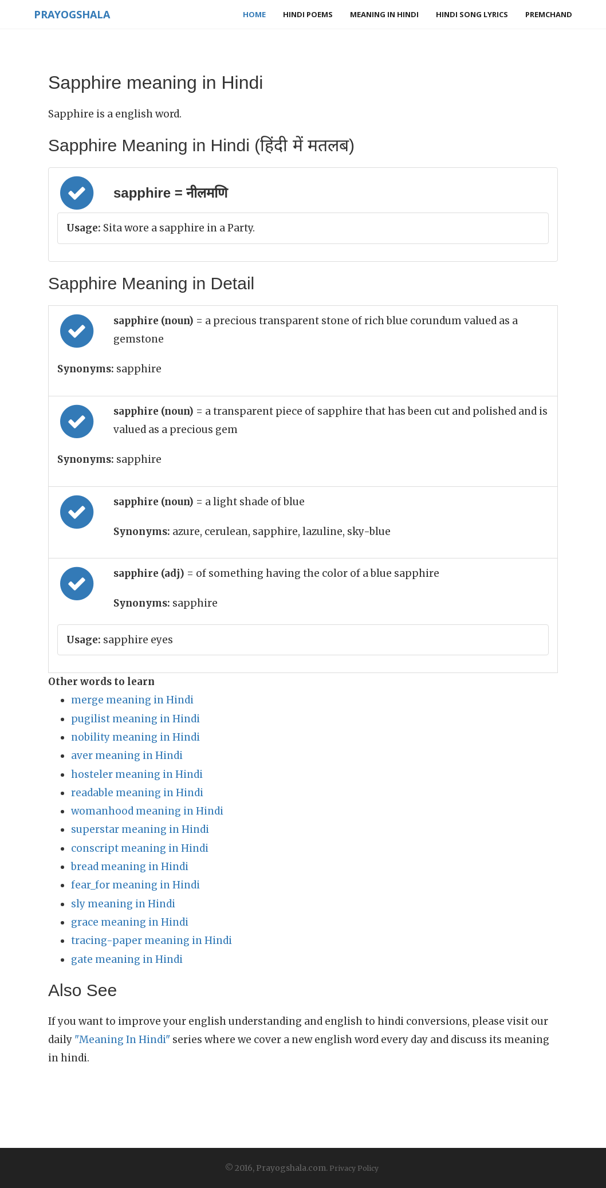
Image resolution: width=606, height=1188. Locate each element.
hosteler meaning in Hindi (137, 774)
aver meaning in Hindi (127, 755)
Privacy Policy (354, 1168)
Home (254, 14)
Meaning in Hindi (384, 14)
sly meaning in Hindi (123, 904)
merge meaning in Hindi (132, 700)
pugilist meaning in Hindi (135, 719)
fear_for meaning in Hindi (135, 885)
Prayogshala (72, 14)
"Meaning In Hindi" (122, 1039)
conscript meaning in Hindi (139, 848)
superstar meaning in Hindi (140, 829)
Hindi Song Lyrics (472, 14)
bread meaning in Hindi (129, 866)
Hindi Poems (308, 14)
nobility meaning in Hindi (135, 737)
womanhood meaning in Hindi (147, 811)
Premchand (548, 14)
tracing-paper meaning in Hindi (151, 940)
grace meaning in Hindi (129, 922)
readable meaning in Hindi (137, 792)
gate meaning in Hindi (127, 959)
